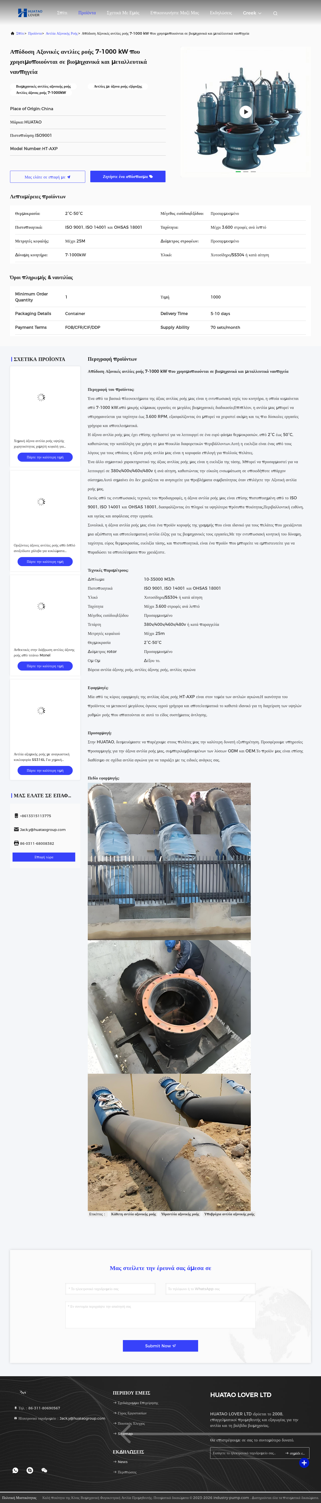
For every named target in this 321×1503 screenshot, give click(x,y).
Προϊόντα (87, 13)
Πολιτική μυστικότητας (19, 1497)
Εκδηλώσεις (221, 13)
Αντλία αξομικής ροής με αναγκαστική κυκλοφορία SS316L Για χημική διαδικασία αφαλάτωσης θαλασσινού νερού (44, 759)
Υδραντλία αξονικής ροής (180, 1214)
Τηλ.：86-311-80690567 (37, 1408)
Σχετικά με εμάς (123, 13)
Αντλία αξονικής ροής (61, 33)
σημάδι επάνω (295, 1453)
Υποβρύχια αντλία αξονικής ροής (229, 1214)
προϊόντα (35, 33)
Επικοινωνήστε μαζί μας (174, 13)
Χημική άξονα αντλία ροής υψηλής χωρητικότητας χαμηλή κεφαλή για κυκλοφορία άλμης (39, 446)
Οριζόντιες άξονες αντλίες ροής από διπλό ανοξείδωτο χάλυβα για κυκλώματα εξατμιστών (44, 551)
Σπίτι (62, 13)
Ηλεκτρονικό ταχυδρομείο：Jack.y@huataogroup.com (59, 1418)
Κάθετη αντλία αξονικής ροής (133, 1214)
